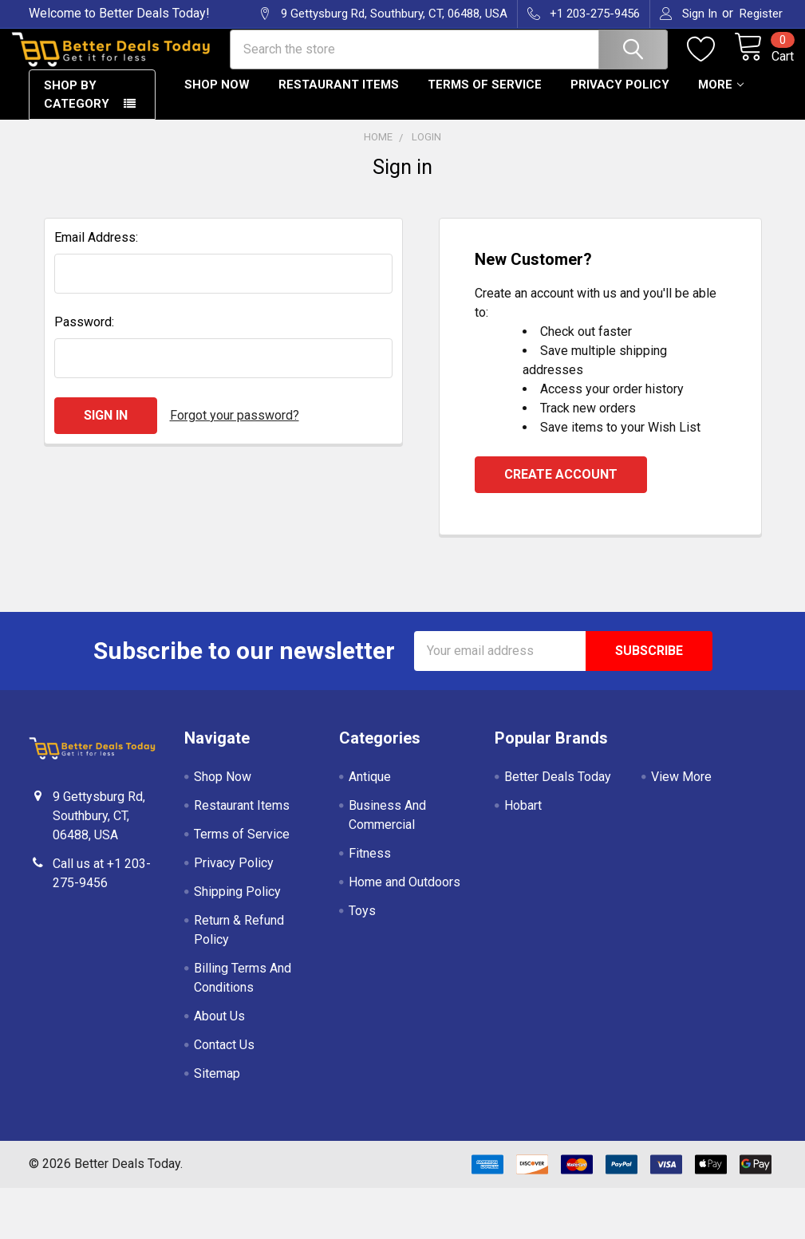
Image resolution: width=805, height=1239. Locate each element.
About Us (219, 1028)
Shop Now (217, 98)
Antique (370, 789)
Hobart (523, 818)
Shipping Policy (237, 904)
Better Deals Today (557, 789)
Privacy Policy (619, 98)
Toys (362, 923)
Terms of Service (485, 98)
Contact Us (224, 1057)
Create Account (561, 487)
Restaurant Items (338, 98)
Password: (84, 334)
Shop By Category (76, 108)
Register (761, 13)
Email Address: (96, 250)
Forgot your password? (234, 428)
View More (681, 789)
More (721, 98)
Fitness (370, 866)
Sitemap (217, 1086)
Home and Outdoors (404, 894)
